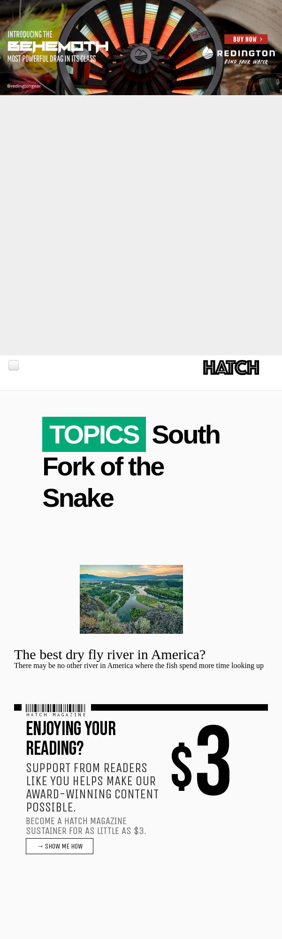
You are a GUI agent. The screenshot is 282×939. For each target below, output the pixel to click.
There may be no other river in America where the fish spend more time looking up (139, 665)
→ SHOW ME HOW (60, 846)
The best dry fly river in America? (110, 654)
